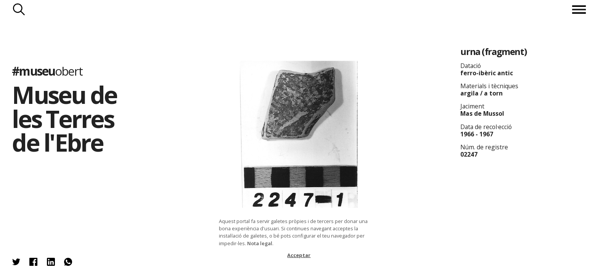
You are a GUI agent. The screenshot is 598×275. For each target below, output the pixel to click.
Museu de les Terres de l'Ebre (64, 118)
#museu (47, 71)
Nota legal (259, 243)
